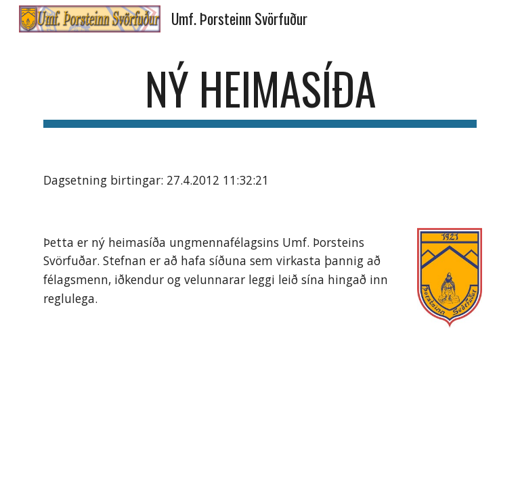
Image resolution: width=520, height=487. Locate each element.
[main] (259, 95)
